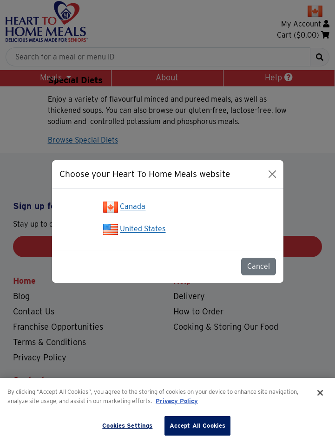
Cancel (258, 266)
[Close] (272, 174)
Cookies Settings (127, 425)
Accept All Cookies (197, 425)
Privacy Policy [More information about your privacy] (177, 400)
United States (142, 229)
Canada (132, 206)
